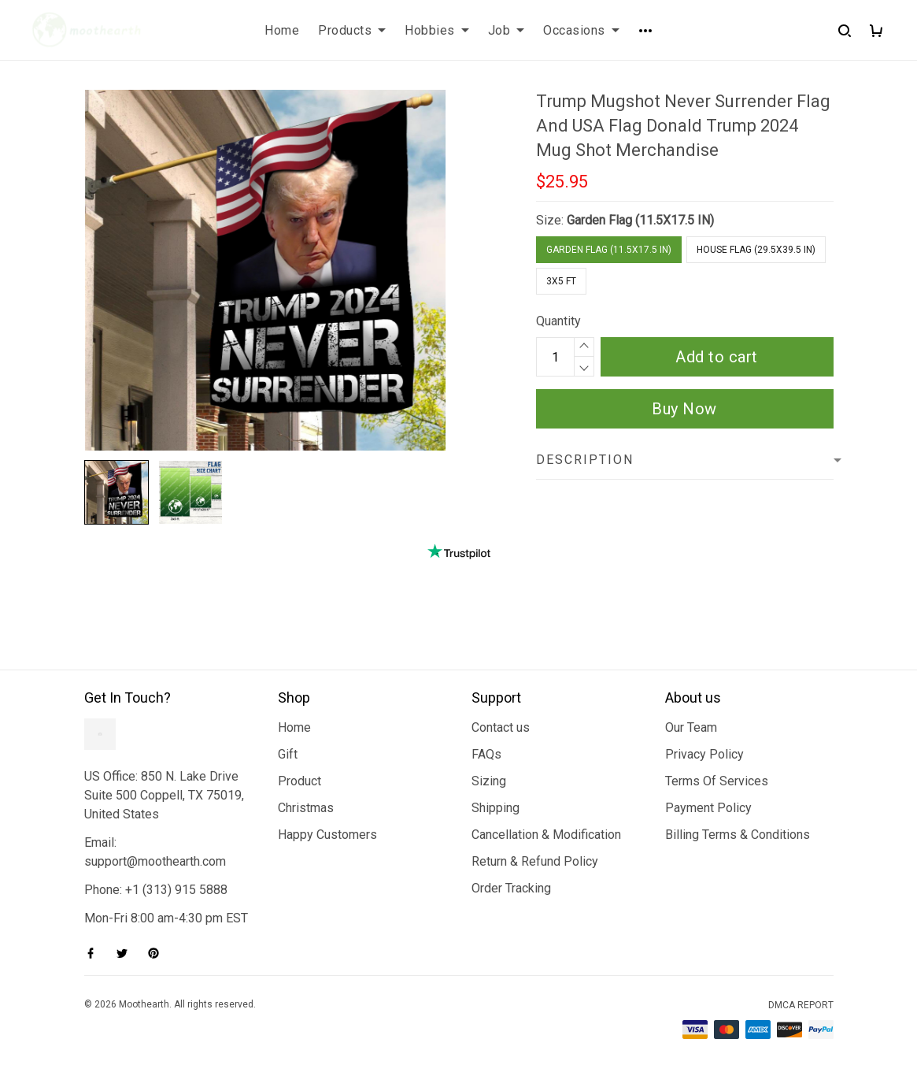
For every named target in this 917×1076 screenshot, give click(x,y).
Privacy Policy (704, 754)
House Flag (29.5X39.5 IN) (756, 249)
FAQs (486, 754)
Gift (288, 754)
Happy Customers (327, 834)
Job (506, 30)
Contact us (500, 727)
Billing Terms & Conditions (737, 834)
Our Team (691, 727)
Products (352, 30)
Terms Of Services (716, 781)
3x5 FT (561, 281)
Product (299, 781)
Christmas (306, 807)
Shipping (495, 807)
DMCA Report (801, 1005)
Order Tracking (511, 888)
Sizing (488, 781)
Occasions (581, 30)
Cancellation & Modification (546, 834)
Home (281, 30)
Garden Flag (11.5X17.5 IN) (640, 220)
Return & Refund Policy (534, 861)
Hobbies (437, 30)
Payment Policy (708, 807)
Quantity (558, 321)
